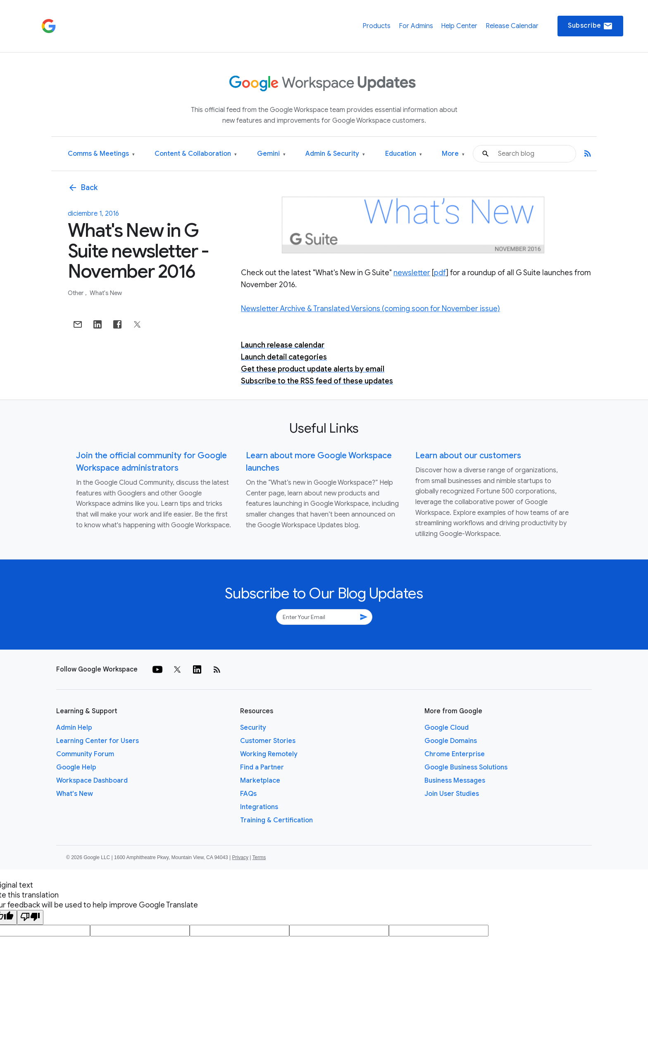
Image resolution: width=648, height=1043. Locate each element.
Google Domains (450, 741)
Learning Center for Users (97, 741)
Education (403, 154)
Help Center (459, 26)
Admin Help (74, 728)
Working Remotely (269, 754)
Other (76, 293)
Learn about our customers (468, 455)
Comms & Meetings (101, 154)
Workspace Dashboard (92, 780)
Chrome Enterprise (454, 754)
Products (376, 26)
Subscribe (590, 26)
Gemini (271, 154)
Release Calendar (512, 26)
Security (253, 728)
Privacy (240, 857)
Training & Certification (276, 820)
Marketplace (260, 780)
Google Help (76, 767)
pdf (440, 272)
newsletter (411, 272)
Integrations (259, 807)
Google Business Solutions (465, 767)
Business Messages (454, 780)
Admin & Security (335, 154)
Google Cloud (446, 728)
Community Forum (85, 754)
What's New (106, 293)
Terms (259, 857)
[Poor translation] (30, 917)
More (453, 154)
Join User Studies (451, 794)
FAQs (248, 794)
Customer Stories (267, 741)
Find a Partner (262, 767)
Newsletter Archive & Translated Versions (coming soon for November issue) (370, 308)
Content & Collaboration (196, 154)
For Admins (416, 26)
